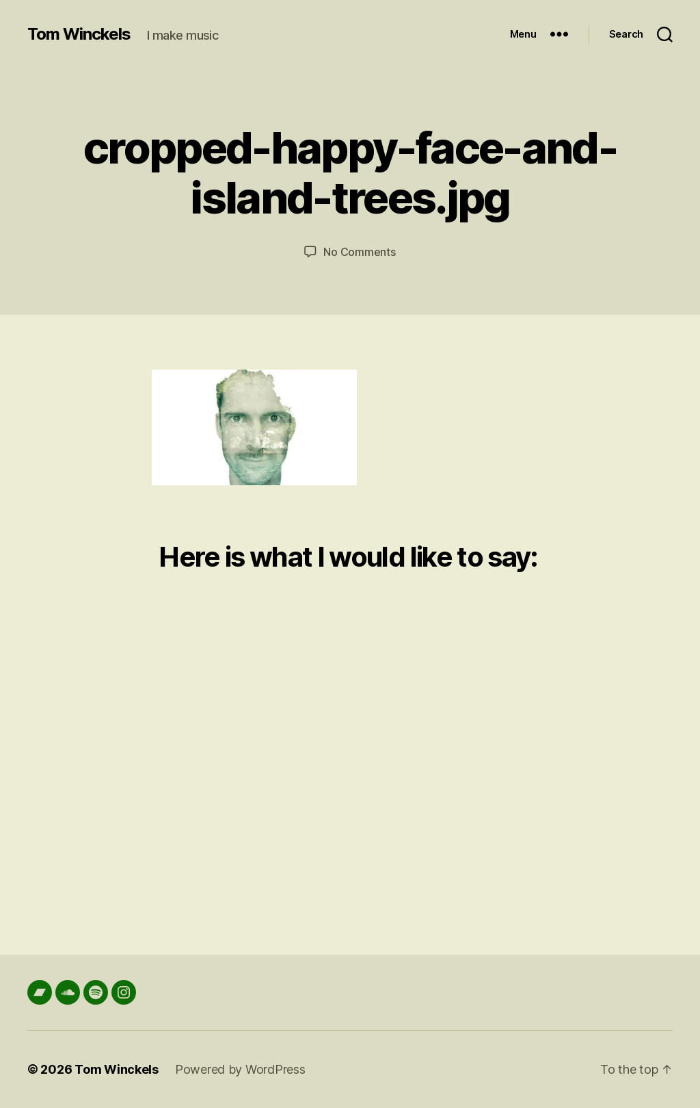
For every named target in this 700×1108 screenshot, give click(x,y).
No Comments (359, 252)
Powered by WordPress (240, 1069)
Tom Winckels (79, 34)
